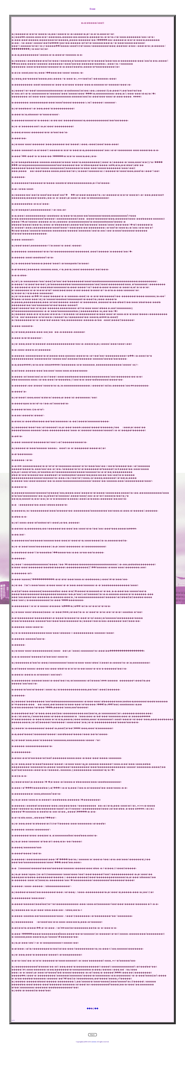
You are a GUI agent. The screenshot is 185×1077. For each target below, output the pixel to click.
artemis (94, 1042)
